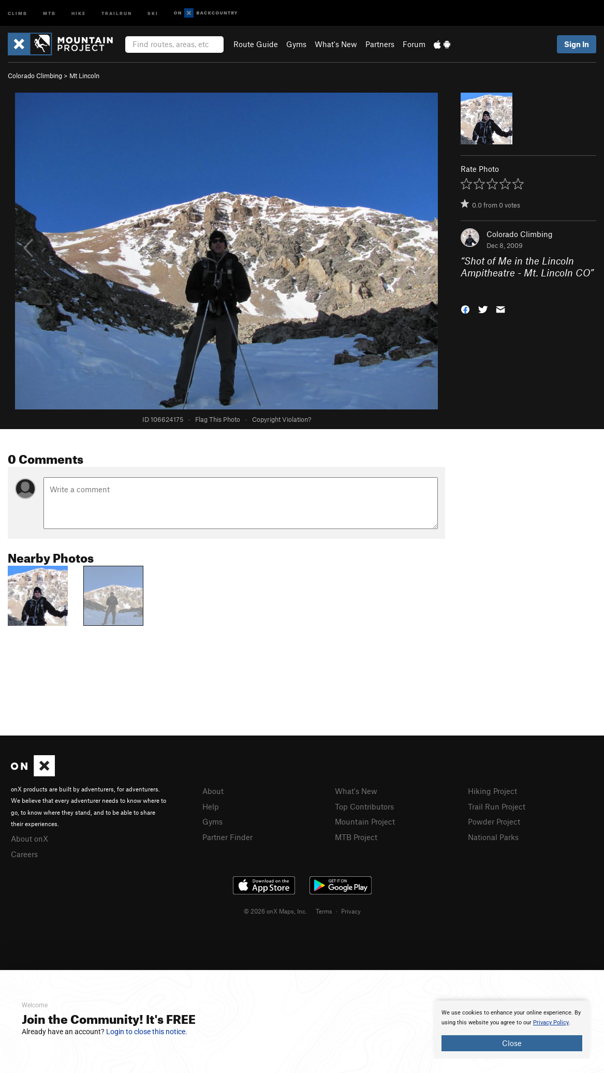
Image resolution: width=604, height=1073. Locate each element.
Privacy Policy (551, 1022)
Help (210, 806)
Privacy (351, 911)
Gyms (296, 44)
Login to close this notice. (146, 1031)
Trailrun (116, 12)
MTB (49, 12)
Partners (379, 44)
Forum (414, 44)
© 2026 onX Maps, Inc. (275, 911)
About (213, 791)
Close (512, 1043)
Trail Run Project (496, 806)
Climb (17, 12)
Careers (24, 854)
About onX (29, 838)
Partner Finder (227, 837)
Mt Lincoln (84, 75)
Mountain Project (365, 821)
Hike (78, 12)
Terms (324, 911)
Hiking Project (492, 791)
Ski (153, 12)
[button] (465, 309)
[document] (511, 1029)
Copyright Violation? (281, 419)
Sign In (576, 44)
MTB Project (356, 837)
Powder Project (494, 821)
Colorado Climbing (35, 75)
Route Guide (255, 44)
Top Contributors (364, 806)
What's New (336, 44)
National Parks (493, 837)
